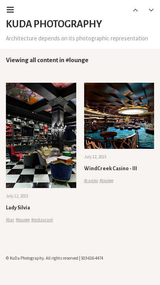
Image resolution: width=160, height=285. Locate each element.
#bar (10, 219)
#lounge (23, 219)
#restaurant (42, 219)
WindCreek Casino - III (110, 168)
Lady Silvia (18, 208)
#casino (91, 180)
